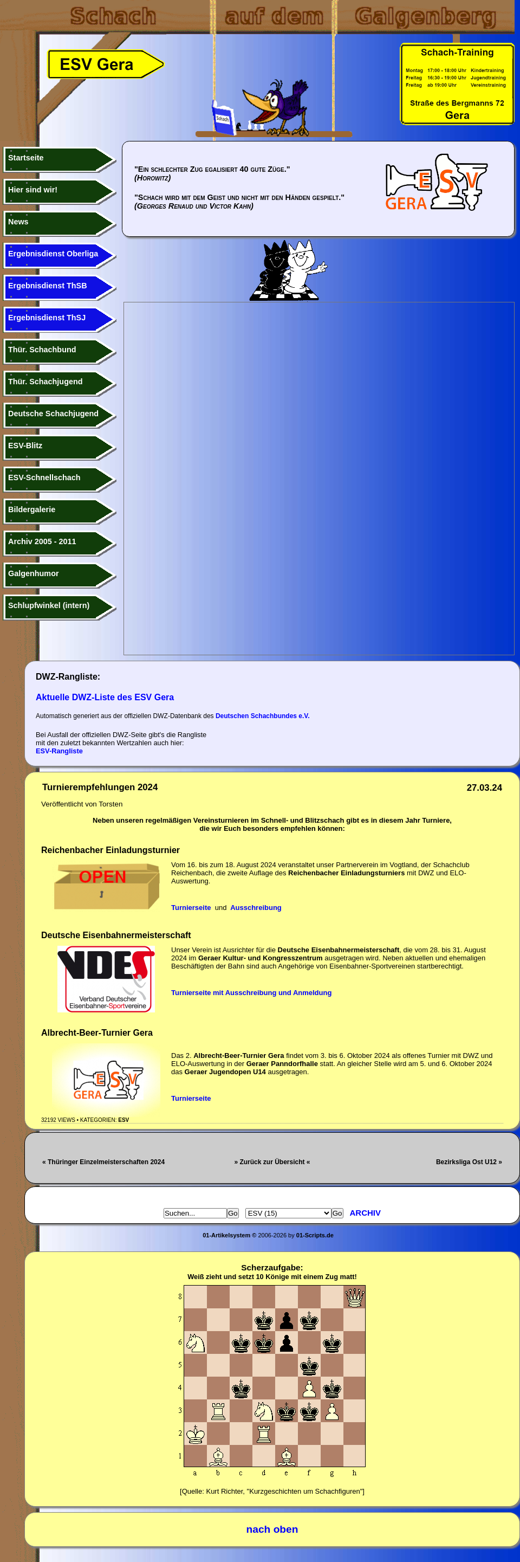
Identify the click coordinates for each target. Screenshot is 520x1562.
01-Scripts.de (315, 1235)
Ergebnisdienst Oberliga (53, 253)
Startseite (26, 157)
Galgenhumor (33, 573)
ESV (123, 1120)
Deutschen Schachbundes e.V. (263, 716)
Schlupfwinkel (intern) (48, 605)
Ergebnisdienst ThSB (47, 285)
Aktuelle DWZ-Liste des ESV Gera (105, 697)
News (18, 221)
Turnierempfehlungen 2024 (100, 787)
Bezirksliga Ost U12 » (469, 1162)
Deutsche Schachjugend (53, 413)
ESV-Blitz (25, 445)
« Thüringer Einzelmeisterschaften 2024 (103, 1162)
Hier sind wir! (32, 189)
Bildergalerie (31, 509)
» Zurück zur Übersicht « (272, 1162)
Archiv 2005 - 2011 (42, 541)
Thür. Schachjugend (45, 381)
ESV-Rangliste (59, 751)
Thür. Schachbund (42, 349)
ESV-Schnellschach (44, 477)
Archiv (365, 1212)
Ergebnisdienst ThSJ (47, 317)
